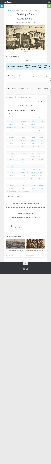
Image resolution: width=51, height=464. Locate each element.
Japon (32, 153)
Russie (11, 176)
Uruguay (41, 185)
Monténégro (33, 163)
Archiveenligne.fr (7, 2)
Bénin (40, 124)
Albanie (23, 118)
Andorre (11, 121)
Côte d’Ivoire (11, 134)
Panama (32, 166)
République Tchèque (23, 173)
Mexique (11, 163)
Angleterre (22, 121)
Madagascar (11, 160)
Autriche (23, 124)
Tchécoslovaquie (40, 182)
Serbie (40, 176)
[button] (9, 67)
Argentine (32, 121)
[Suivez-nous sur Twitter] (27, 272)
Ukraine (32, 185)
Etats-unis (23, 140)
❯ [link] (44, 102)
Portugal (11, 173)
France (40, 140)
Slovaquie (32, 179)
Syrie (7, 6)
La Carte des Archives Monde (25, 106)
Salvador (23, 176)
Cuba (40, 134)
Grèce (32, 144)
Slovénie (41, 179)
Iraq (33, 150)
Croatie (32, 134)
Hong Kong (11, 147)
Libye (23, 157)
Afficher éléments (12, 56)
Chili (23, 131)
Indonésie (11, 150)
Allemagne (40, 118)
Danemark (11, 137)
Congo (23, 134)
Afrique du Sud (11, 118)
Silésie (11, 179)
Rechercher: (22, 60)
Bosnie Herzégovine (11, 128)
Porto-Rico (40, 169)
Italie (41, 150)
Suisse (22, 182)
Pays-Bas (40, 166)
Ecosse (23, 137)
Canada (11, 131)
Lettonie (41, 153)
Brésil (32, 128)
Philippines (23, 169)
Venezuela (11, 189)
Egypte (32, 137)
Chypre (40, 131)
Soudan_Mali (11, 182)
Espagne (41, 137)
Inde (33, 147)
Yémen (32, 189)
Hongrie (23, 147)
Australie (11, 124)
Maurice (41, 160)
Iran (23, 150)
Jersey (11, 153)
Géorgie (11, 144)
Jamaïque (22, 153)
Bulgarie (23, 128)
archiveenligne (11, 10)
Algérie (32, 118)
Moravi (40, 163)
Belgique (32, 124)
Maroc (32, 160)
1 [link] (41, 102)
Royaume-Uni (40, 173)
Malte (23, 160)
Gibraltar (23, 144)
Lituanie (32, 157)
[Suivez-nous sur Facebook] (24, 272)
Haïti (41, 144)
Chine (32, 131)
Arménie (41, 121)
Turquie (23, 185)
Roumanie (32, 173)
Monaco (23, 163)
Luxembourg (40, 157)
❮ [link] (38, 102)
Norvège (11, 166)
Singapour (23, 179)
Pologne (32, 169)
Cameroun (40, 128)
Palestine (23, 166)
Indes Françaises (41, 147)
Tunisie (11, 185)
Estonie (11, 140)
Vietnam (23, 189)
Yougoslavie (41, 189)
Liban (11, 157)
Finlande (32, 140)
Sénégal (33, 176)
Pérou (11, 169)
